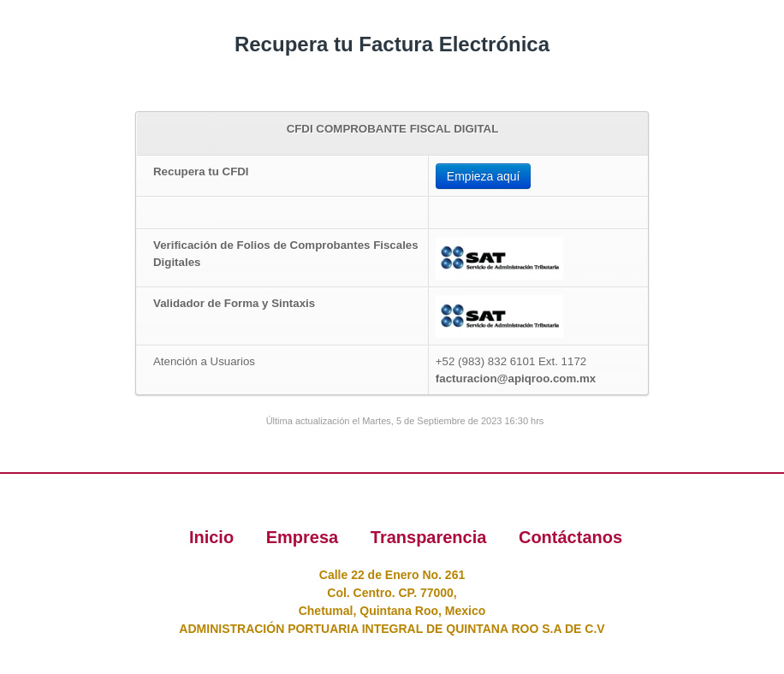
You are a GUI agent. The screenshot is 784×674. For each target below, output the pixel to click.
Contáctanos (570, 537)
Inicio (214, 537)
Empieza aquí (483, 176)
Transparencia (431, 537)
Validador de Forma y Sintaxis (234, 303)
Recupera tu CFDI (201, 171)
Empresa (304, 537)
